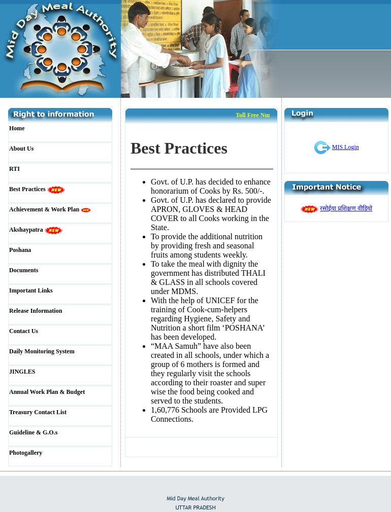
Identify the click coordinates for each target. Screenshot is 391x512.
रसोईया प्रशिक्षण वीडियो (346, 208)
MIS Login (345, 147)
